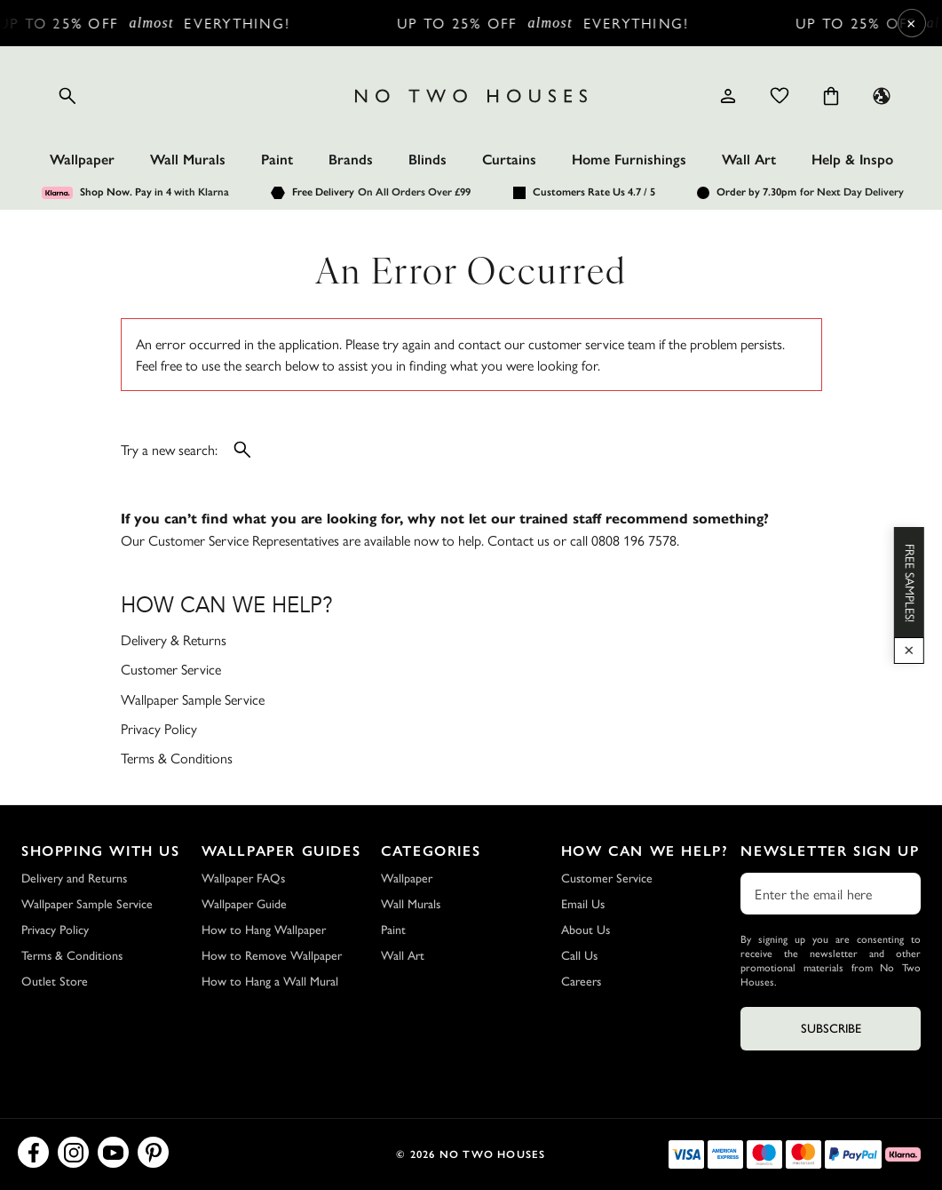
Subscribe (831, 1028)
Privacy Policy (159, 728)
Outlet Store (54, 981)
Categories (430, 851)
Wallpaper (82, 159)
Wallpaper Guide (244, 904)
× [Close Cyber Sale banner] (911, 23)
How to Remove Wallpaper (272, 955)
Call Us (579, 955)
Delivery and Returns (74, 878)
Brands (351, 159)
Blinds (427, 159)
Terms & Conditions (177, 757)
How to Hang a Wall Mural (270, 981)
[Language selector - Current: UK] (881, 96)
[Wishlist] (779, 96)
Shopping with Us (100, 851)
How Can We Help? (645, 851)
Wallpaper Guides (281, 851)
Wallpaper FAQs (243, 878)
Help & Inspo (852, 159)
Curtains (509, 159)
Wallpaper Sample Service (193, 699)
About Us (585, 930)
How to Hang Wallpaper (264, 930)
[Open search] (67, 96)
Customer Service (171, 669)
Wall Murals (188, 159)
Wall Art (749, 159)
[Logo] (471, 96)
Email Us (583, 904)
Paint (277, 159)
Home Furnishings (629, 159)
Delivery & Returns (173, 639)
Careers (581, 981)
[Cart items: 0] (831, 96)
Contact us (518, 540)
